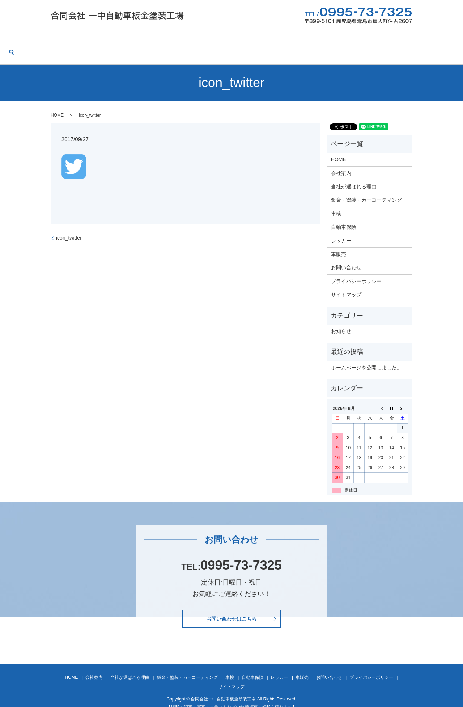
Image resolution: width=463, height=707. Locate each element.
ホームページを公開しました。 (366, 356)
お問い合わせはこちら (231, 609)
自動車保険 (280, 43)
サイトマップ (346, 283)
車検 (250, 43)
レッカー (315, 43)
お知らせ (341, 320)
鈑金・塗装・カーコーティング (197, 43)
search (412, 42)
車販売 (345, 43)
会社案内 (82, 43)
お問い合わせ (380, 43)
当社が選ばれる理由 (127, 43)
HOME (52, 43)
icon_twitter (69, 227)
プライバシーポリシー (356, 270)
